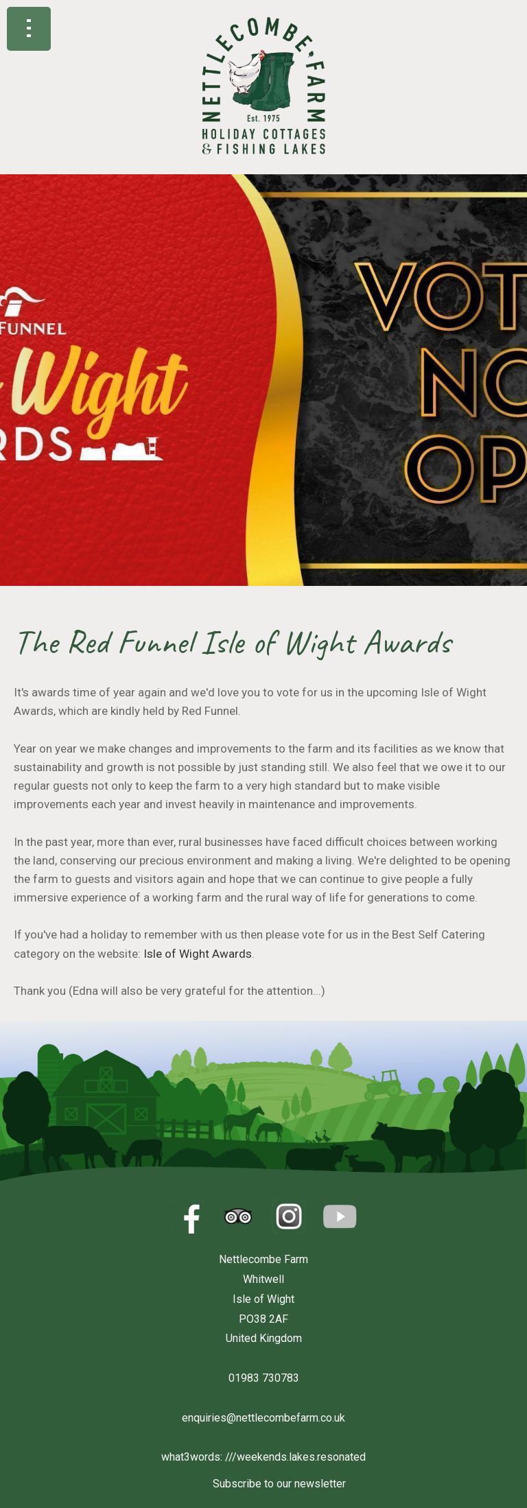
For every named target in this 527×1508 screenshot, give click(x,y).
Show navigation (29, 29)
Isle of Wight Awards (197, 954)
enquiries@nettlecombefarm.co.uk (263, 1417)
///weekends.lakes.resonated (295, 1456)
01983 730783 (264, 1378)
